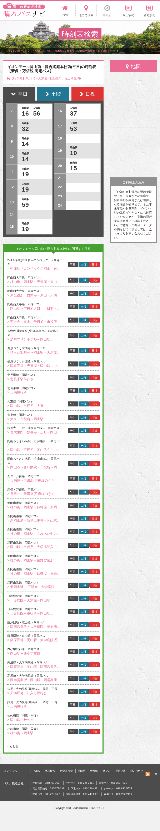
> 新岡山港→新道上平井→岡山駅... (33, 520)
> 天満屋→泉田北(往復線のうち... (32, 480)
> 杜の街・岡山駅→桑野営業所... (31, 560)
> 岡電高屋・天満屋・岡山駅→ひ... (33, 366)
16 (25, 113)
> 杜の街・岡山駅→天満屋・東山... (33, 282)
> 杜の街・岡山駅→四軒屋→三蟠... (33, 573)
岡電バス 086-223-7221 (113, 782)
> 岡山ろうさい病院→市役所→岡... (33, 467)
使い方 (106, 770)
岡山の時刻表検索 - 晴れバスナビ (87, 808)
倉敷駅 (94, 770)
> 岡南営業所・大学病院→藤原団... (33, 626)
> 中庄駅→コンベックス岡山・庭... (33, 268)
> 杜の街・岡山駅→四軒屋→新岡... (33, 507)
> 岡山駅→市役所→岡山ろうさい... (33, 449)
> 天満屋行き (17, 392)
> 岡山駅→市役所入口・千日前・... (33, 308)
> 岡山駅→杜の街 (20, 719)
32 (25, 128)
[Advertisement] (133, 152)
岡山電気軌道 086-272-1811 (49, 788)
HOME (36, 770)
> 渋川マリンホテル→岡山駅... (30, 339)
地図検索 (50, 770)
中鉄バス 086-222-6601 (46, 794)
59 (25, 204)
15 (73, 168)
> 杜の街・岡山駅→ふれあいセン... (33, 533)
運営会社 (120, 770)
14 (25, 143)
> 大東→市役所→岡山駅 (25, 419)
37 (73, 113)
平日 (73, 264)
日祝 (94, 264)
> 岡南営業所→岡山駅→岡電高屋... (33, 680)
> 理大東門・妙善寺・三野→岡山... (33, 432)
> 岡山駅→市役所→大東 (25, 405)
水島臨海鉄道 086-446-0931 (82, 794)
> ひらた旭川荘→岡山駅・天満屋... (33, 352)
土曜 (83, 264)
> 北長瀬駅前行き (20, 379)
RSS (154, 774)
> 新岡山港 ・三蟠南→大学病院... (32, 587)
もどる (12, 746)
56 (36, 113)
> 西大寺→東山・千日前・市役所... (33, 322)
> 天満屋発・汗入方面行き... (28, 693)
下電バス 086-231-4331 (85, 788)
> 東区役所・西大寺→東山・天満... (33, 295)
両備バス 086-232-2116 (118, 794)
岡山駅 (81, 770)
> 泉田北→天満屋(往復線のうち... (32, 494)
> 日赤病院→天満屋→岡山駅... (30, 600)
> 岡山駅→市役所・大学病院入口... (33, 547)
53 (73, 128)
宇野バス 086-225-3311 (80, 782)
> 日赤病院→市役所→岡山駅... (30, 613)
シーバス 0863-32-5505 (118, 788)
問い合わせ (136, 770)
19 (25, 174)
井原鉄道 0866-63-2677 (46, 782)
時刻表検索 (66, 770)
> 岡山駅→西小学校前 (23, 653)
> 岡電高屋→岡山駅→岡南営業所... (33, 666)
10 (73, 153)
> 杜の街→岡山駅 (20, 733)
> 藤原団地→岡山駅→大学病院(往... (34, 640)
